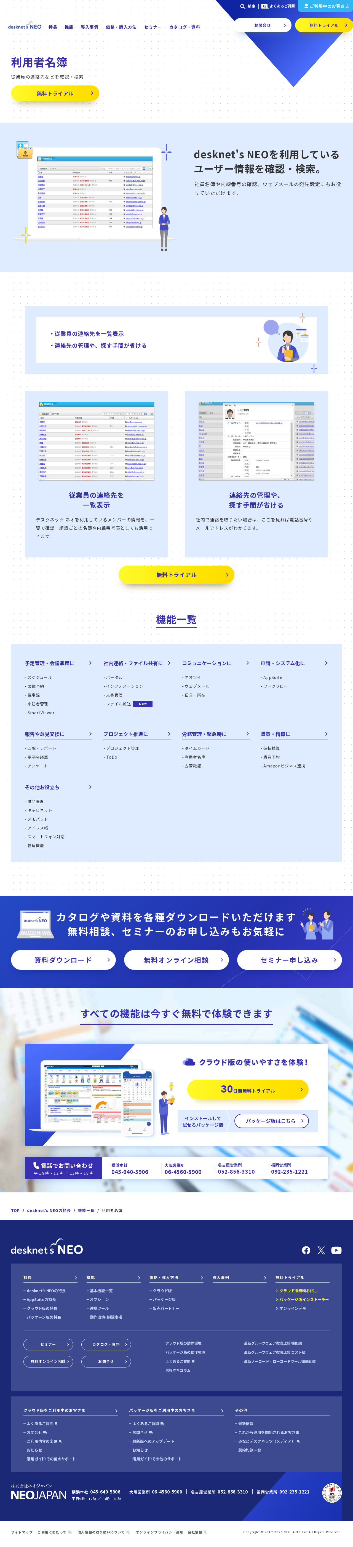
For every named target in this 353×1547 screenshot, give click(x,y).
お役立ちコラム (178, 1370)
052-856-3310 (236, 1171)
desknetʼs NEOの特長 (49, 1210)
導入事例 (89, 27)
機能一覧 (86, 1210)
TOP (15, 1210)
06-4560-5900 (183, 1171)
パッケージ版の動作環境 (185, 1352)
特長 (53, 27)
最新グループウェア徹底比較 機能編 (273, 1343)
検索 (247, 6)
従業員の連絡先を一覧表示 (89, 334)
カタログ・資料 (184, 27)
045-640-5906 (129, 1171)
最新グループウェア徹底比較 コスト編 (275, 1352)
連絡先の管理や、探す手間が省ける (101, 345)
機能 (69, 27)
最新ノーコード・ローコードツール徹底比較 (280, 1361)
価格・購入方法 (121, 27)
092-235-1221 (289, 1171)
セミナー (153, 27)
